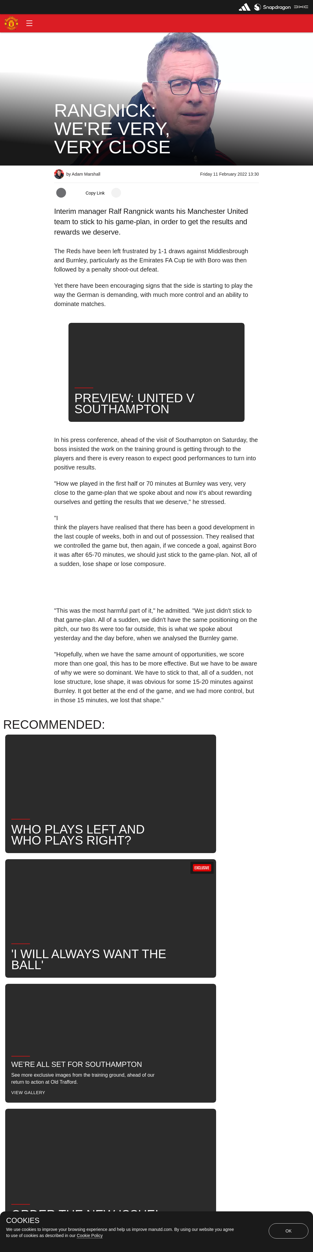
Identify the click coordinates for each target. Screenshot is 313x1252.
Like (94, 1003)
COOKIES (22, 1220)
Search (97, 1023)
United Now (134, 1023)
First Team (228, 1003)
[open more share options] (116, 193)
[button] (29, 23)
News (67, 1003)
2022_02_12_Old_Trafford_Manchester (158, 1003)
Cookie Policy (90, 1235)
